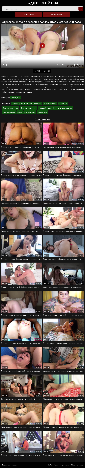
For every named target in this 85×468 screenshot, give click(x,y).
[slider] (31, 65)
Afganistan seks (50, 104)
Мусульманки (29, 112)
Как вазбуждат (45, 108)
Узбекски (37, 104)
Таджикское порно (9, 465)
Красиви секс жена (10, 108)
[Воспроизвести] (3, 65)
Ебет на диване (9, 112)
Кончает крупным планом (22, 104)
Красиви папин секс (28, 108)
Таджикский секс (42, 3)
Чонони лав (62, 104)
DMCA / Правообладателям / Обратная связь (65, 465)
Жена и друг (42, 112)
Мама (19, 112)
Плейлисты (28, 14)
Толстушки (15, 98)
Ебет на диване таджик (62, 108)
